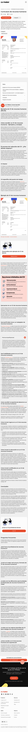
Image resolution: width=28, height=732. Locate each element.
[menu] (14, 93)
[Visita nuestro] (12, 694)
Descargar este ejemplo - (5, 236)
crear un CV (22, 181)
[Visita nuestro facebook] (4, 694)
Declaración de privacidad (5, 717)
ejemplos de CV (4, 265)
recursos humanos (13, 236)
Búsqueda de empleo (5, 705)
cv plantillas (8, 631)
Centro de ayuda (4, 713)
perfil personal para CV (6, 326)
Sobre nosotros (17, 713)
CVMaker (2, 707)
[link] (17, 9)
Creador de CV (3, 700)
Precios (15, 717)
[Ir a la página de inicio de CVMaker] (5, 2)
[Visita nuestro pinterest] (10, 694)
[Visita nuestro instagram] (6, 694)
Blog (15, 704)
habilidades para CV (8, 357)
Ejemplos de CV (17, 702)
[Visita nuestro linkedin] (2, 694)
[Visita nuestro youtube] (8, 694)
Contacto (15, 715)
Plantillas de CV (17, 700)
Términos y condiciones (5, 715)
